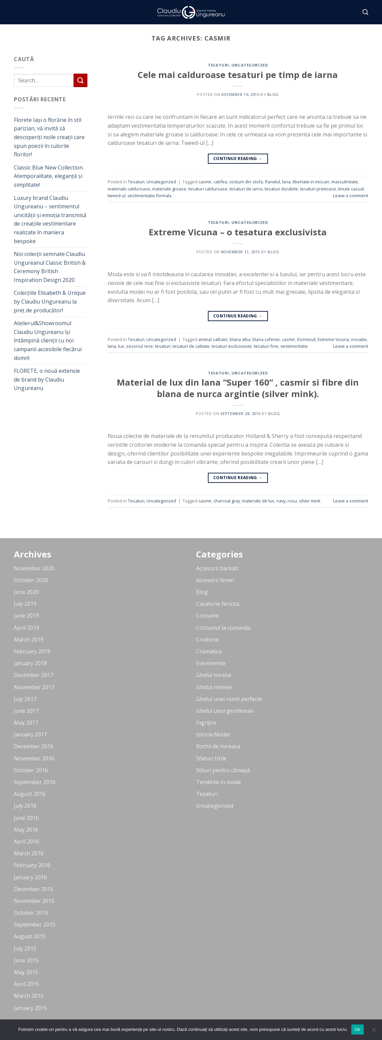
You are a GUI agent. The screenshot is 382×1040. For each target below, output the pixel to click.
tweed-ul (117, 195)
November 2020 (34, 568)
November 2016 (34, 758)
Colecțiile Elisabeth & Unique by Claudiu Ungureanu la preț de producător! (50, 301)
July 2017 (25, 699)
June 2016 (26, 818)
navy (280, 501)
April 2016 (26, 841)
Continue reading (238, 158)
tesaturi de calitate (191, 346)
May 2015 (26, 972)
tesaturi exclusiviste (232, 346)
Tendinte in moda (218, 782)
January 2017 (30, 734)
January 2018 (30, 663)
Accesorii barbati (217, 568)
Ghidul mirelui (213, 675)
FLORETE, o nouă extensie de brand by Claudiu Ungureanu (47, 379)
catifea (220, 182)
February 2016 (32, 865)
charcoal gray (227, 501)
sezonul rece (139, 346)
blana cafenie (266, 339)
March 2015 (29, 995)
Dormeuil (306, 339)
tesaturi (162, 346)
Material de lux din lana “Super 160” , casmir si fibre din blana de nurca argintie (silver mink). (238, 387)
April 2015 (26, 984)
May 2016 (26, 829)
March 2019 (29, 639)
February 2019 (32, 651)
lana (286, 182)
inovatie (359, 339)
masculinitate (344, 182)
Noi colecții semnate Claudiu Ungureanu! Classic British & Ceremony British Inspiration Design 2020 (50, 267)
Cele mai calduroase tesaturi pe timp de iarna (238, 75)
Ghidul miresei (214, 687)
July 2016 (25, 805)
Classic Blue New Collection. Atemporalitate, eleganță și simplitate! (49, 176)
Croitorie (207, 639)
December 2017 (33, 675)
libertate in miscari (311, 182)
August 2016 (30, 794)
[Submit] (80, 80)
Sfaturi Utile (211, 758)
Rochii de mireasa (218, 746)
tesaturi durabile (281, 189)
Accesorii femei (215, 580)
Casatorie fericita (217, 603)
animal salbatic (213, 339)
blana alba (240, 339)
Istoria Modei (213, 734)
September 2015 (34, 924)
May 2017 (26, 722)
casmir (205, 182)
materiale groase (169, 189)
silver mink (310, 501)
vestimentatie (294, 346)
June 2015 (26, 960)
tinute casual (351, 189)
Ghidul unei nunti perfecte (229, 699)
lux (121, 346)
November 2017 (34, 687)
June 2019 (26, 615)
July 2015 (25, 948)
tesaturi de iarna (246, 189)
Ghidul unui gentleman (225, 710)
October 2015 (31, 912)
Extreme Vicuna (333, 339)
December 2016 (33, 746)
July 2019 (25, 603)
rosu (292, 501)
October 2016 (31, 770)
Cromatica (209, 651)
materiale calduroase (129, 189)
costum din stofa (246, 182)
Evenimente (211, 663)
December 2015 (33, 889)
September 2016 (34, 782)
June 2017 (26, 710)
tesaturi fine (266, 346)
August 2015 (30, 936)
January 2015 (30, 1008)
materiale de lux (258, 501)
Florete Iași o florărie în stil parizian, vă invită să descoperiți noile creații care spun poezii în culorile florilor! (49, 137)
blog (273, 94)
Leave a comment (350, 195)
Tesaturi (218, 65)
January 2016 (30, 877)
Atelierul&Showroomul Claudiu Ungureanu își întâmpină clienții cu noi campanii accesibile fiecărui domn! (48, 340)
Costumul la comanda (223, 627)
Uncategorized (249, 65)
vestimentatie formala (149, 195)
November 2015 (34, 901)
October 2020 (31, 580)
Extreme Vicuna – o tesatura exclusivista (238, 232)
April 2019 (26, 627)
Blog (202, 592)
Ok (357, 1029)
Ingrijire (206, 722)
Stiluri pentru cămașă (223, 770)
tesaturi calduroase (207, 189)
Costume (207, 615)
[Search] (365, 12)
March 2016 (29, 853)
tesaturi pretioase (318, 189)
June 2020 (26, 592)
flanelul (272, 182)
